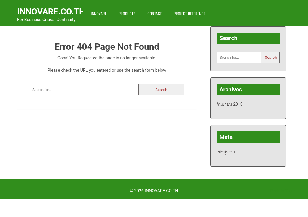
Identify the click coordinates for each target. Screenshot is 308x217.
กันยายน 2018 (230, 104)
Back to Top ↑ (282, 190)
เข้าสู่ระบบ (226, 151)
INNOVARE (98, 13)
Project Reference (189, 13)
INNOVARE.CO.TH (51, 12)
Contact (154, 13)
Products (127, 13)
